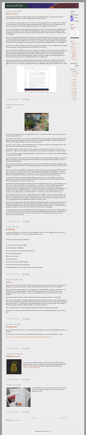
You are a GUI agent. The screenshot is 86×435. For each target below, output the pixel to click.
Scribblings (10, 229)
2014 (73, 99)
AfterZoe (74, 50)
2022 (73, 84)
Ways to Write (11, 14)
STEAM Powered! (12, 356)
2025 (73, 79)
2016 (73, 95)
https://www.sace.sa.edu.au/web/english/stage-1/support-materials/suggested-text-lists (28, 337)
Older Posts (64, 417)
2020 (73, 88)
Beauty (9, 282)
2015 (73, 97)
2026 (73, 71)
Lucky (8, 107)
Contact (74, 48)
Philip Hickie (75, 59)
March (75, 73)
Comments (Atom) (16, 420)
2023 (73, 82)
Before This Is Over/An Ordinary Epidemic (75, 54)
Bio (72, 45)
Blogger (49, 431)
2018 (73, 90)
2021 (73, 86)
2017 (73, 92)
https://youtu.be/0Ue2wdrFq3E (31, 367)
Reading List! (11, 327)
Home (33, 417)
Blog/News (74, 43)
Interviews (74, 47)
